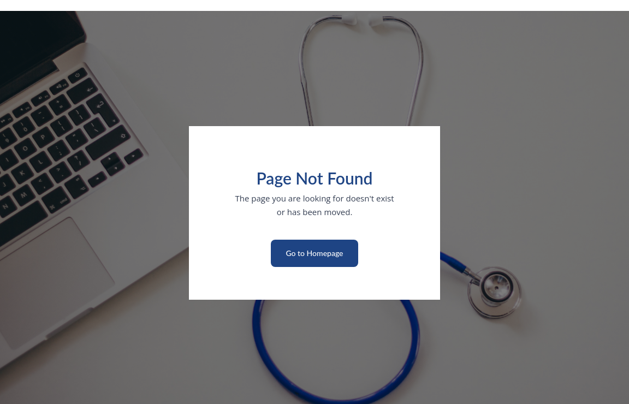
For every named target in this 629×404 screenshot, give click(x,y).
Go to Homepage (314, 253)
